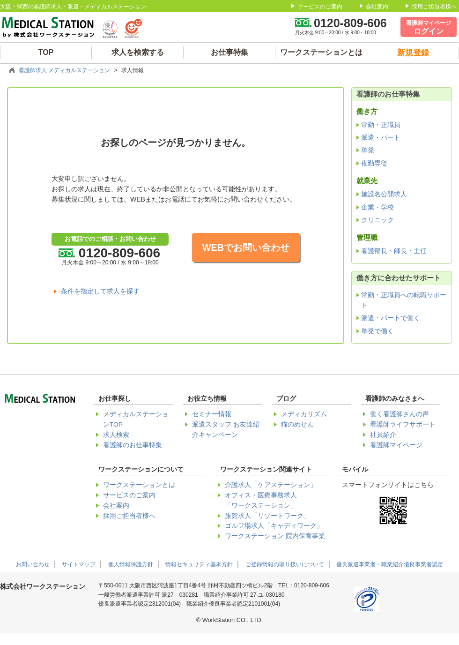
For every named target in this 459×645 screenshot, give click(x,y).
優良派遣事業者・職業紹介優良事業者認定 (389, 564)
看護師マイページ (396, 445)
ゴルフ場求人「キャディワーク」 (274, 525)
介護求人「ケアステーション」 (271, 484)
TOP (46, 52)
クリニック (377, 220)
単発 (367, 150)
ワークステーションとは (321, 52)
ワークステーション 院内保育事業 (275, 536)
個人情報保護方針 (130, 564)
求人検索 (116, 434)
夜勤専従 (374, 163)
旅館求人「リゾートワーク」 (267, 515)
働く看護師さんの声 (399, 414)
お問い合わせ (33, 564)
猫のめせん (297, 424)
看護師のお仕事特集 (132, 445)
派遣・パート (380, 137)
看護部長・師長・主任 (394, 251)
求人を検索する (137, 52)
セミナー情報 (211, 414)
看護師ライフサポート (403, 424)
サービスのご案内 (319, 6)
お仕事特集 (229, 52)
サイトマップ (79, 564)
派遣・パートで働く (390, 318)
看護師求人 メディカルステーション (64, 70)
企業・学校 (377, 207)
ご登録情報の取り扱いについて (284, 564)
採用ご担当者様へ (434, 6)
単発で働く (377, 331)
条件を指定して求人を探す (100, 291)
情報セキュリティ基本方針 (199, 564)
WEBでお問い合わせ (246, 247)
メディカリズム (304, 414)
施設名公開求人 (384, 194)
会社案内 (377, 6)
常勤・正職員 (380, 124)
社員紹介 (383, 434)
